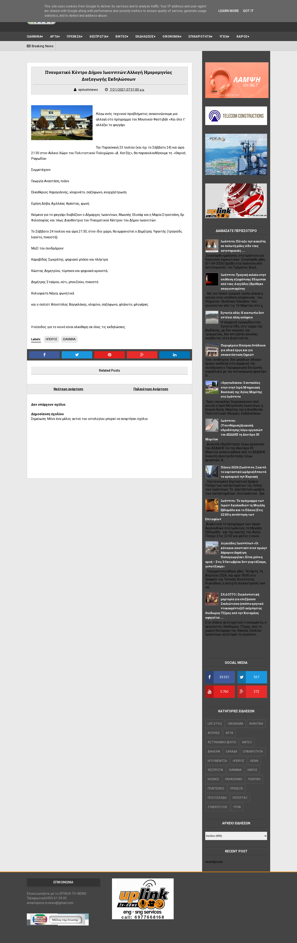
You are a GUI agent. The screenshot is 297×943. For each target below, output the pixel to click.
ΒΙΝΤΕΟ (121, 36)
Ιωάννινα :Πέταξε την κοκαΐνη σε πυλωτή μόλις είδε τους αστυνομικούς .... (243, 246)
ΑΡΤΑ (54, 36)
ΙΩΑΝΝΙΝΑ (34, 36)
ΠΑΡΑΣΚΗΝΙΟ (233, 779)
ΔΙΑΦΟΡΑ (214, 751)
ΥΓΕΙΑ (224, 36)
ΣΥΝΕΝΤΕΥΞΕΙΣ (217, 807)
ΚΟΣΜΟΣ (213, 779)
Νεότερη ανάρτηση (68, 389)
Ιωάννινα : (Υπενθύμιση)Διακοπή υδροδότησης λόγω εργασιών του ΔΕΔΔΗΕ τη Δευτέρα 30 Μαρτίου (234, 430)
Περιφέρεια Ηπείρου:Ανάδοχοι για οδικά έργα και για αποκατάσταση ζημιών (243, 350)
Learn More (228, 11)
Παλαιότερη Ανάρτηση (150, 389)
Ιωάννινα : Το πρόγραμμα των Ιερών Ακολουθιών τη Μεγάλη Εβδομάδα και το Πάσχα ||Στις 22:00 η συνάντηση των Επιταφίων (235, 510)
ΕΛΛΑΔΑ (231, 751)
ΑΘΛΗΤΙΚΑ (256, 723)
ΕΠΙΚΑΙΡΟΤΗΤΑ (200, 36)
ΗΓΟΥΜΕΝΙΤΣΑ (217, 760)
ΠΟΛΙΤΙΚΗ (254, 779)
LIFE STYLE (215, 723)
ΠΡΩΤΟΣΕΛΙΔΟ (217, 797)
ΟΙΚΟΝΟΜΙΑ (171, 36)
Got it (248, 11)
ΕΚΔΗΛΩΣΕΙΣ (145, 36)
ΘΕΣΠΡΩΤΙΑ (98, 36)
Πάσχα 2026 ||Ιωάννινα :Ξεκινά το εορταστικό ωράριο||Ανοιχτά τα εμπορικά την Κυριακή (243, 472)
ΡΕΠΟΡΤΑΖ (240, 797)
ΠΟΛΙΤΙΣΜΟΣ (216, 788)
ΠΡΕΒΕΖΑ (74, 36)
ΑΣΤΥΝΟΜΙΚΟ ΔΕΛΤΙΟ (222, 742)
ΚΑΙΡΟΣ (242, 36)
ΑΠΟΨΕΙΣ (214, 733)
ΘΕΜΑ (254, 760)
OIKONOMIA (235, 723)
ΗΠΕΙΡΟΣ (51, 339)
